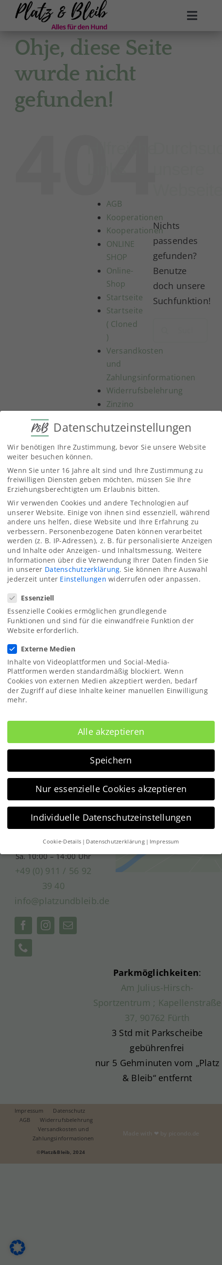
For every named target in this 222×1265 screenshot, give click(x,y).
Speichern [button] (111, 759)
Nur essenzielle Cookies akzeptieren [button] (111, 788)
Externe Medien (45, 647)
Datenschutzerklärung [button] (115, 840)
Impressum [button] (164, 840)
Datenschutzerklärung (82, 568)
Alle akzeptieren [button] (111, 730)
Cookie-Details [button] (62, 840)
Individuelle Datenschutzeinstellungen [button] (111, 816)
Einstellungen (83, 577)
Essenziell (35, 596)
